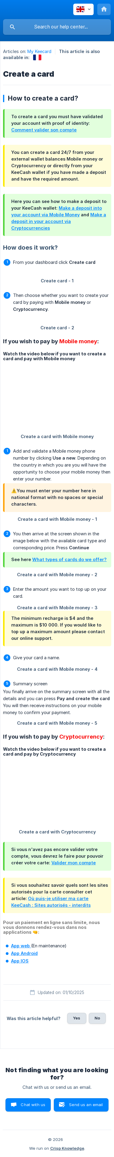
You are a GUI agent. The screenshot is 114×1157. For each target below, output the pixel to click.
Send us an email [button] (86, 1104)
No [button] (97, 1018)
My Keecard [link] (39, 51)
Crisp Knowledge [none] (67, 1148)
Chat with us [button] (33, 1104)
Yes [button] (76, 1018)
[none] (83, 9)
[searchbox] (57, 27)
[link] (37, 57)
